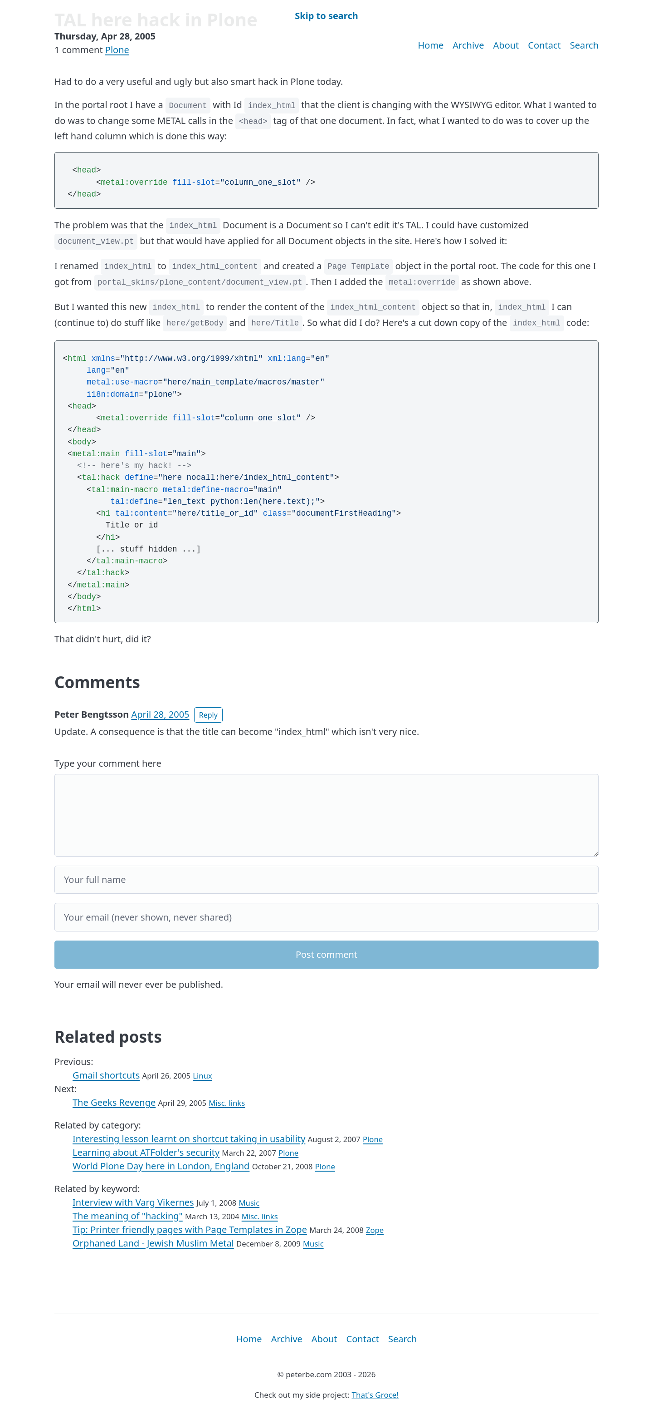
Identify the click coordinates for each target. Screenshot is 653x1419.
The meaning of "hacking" (128, 1216)
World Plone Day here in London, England (161, 1166)
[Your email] (326, 917)
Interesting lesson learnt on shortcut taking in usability (189, 1139)
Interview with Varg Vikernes (133, 1202)
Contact (544, 45)
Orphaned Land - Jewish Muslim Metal (153, 1243)
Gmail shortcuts (106, 1075)
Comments (97, 682)
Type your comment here (107, 763)
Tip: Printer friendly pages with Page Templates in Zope (190, 1229)
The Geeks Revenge (114, 1102)
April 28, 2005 (160, 714)
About (506, 45)
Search (584, 45)
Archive (468, 45)
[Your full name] (326, 880)
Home (430, 45)
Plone (117, 50)
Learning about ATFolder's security (146, 1152)
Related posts (108, 1036)
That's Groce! (375, 1394)
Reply (208, 715)
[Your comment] (326, 815)
